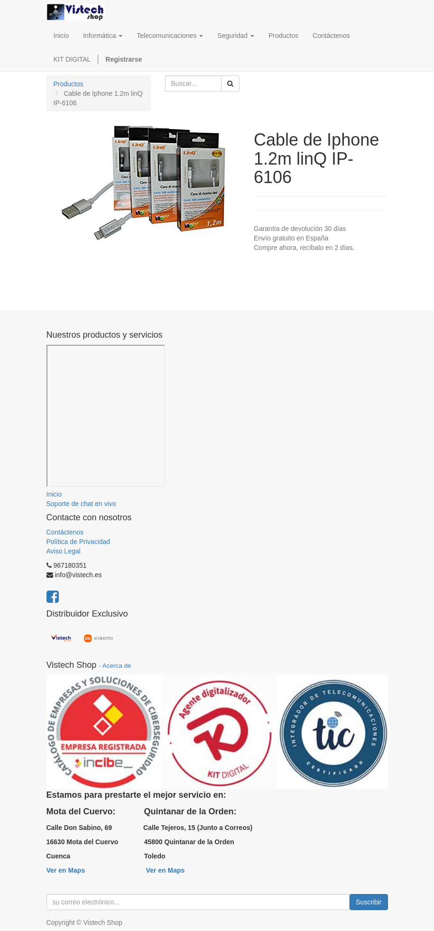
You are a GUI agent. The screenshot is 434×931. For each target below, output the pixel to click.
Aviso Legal (63, 551)
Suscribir (368, 902)
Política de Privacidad (78, 541)
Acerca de (116, 665)
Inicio (54, 494)
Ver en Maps (65, 870)
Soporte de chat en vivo (81, 503)
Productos (68, 84)
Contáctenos (65, 532)
